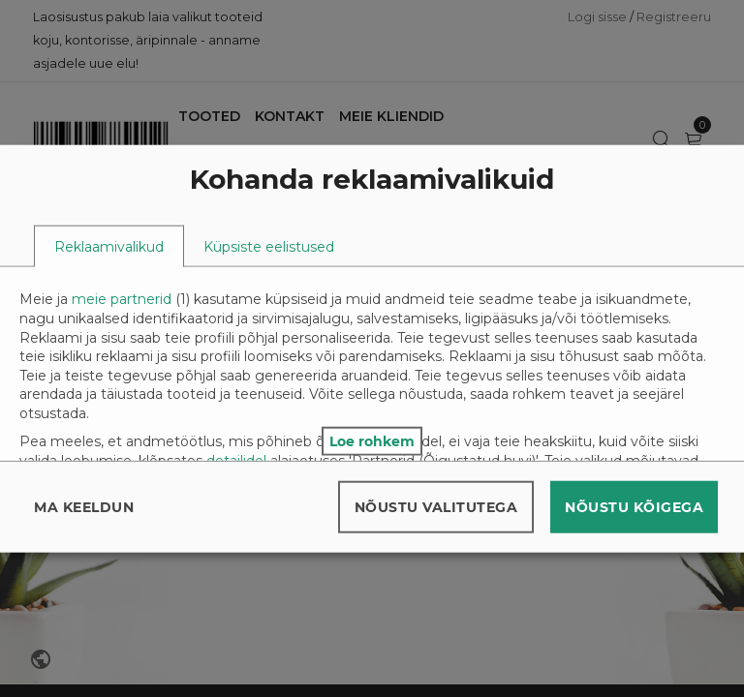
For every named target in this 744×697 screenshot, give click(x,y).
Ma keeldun (84, 506)
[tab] (109, 246)
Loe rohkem (372, 440)
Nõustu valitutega (436, 506)
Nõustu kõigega (634, 506)
